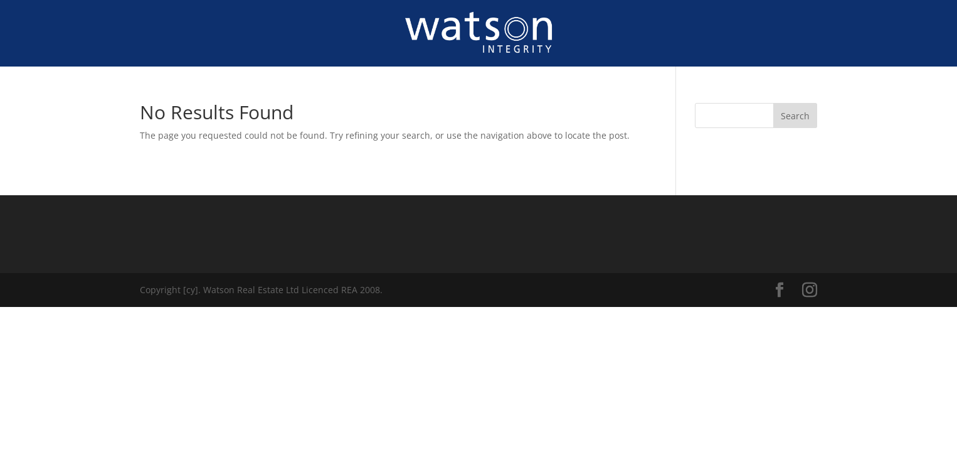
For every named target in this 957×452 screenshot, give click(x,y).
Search (795, 116)
